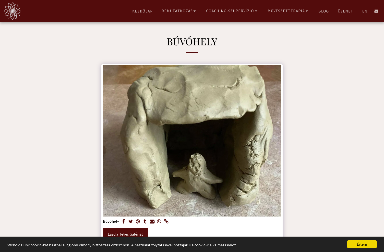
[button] (179, 11)
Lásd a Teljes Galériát (125, 234)
